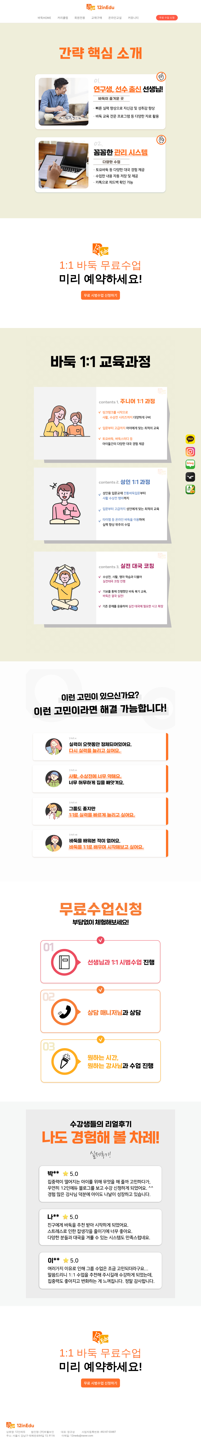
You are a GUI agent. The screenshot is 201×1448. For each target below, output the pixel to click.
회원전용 (79, 18)
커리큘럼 (62, 18)
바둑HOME (44, 18)
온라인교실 (115, 18)
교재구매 (96, 18)
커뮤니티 (133, 18)
